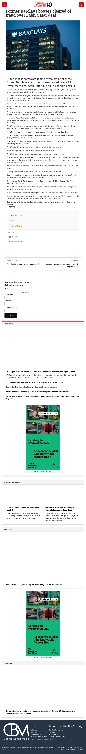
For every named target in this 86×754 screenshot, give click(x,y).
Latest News (8, 324)
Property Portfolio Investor (57, 737)
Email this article (15, 237)
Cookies (80, 749)
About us (34, 730)
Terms (62, 749)
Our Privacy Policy (71, 749)
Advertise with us (36, 734)
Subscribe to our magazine (39, 737)
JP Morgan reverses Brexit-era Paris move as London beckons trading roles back (40, 371)
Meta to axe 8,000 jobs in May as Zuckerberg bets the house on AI (34, 584)
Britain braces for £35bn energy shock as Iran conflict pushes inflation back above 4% (37, 392)
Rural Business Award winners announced (23, 264)
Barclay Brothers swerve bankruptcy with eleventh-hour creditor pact (31, 387)
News (12, 221)
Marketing (7, 529)
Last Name (8, 301)
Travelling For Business (56, 730)
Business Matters (16, 226)
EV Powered (52, 732)
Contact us (34, 732)
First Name (8, 294)
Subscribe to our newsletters (40, 739)
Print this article (15, 241)
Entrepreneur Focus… (12, 482)
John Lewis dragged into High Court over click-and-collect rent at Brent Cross (34, 382)
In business (8, 663)
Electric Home (53, 734)
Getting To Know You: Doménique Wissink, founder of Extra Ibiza (59, 508)
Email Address (10, 307)
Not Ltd (51, 739)
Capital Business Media (41, 747)
